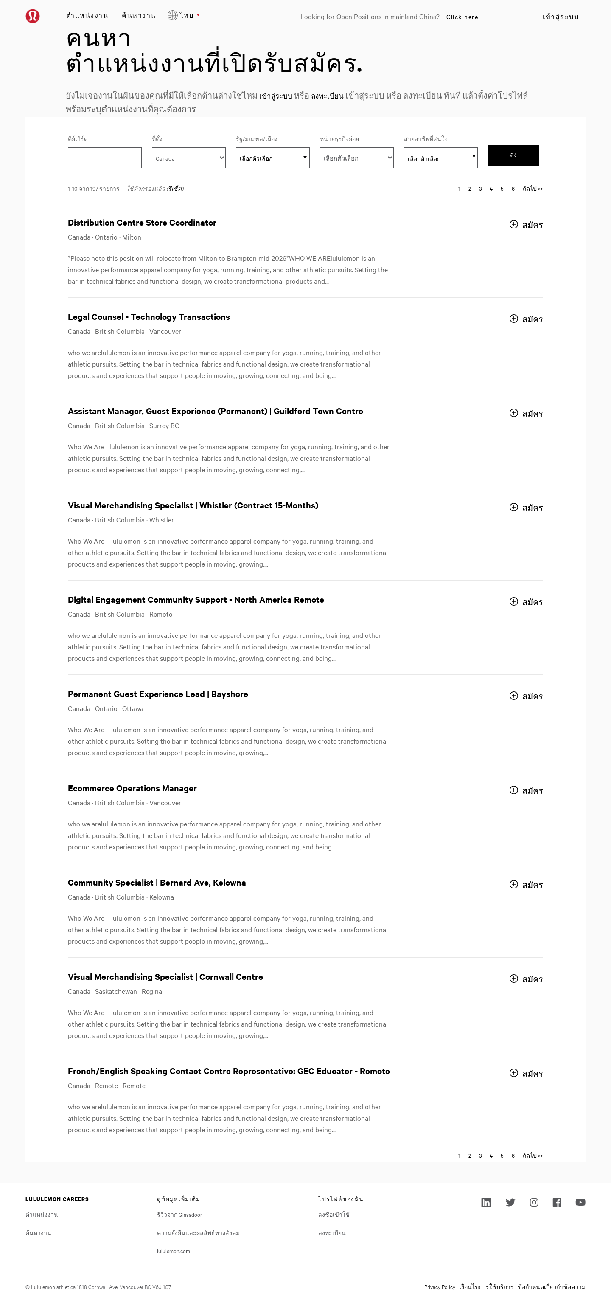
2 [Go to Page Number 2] (469, 188)
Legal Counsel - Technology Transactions (149, 316)
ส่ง (513, 154)
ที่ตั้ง (157, 138)
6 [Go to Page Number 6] (513, 188)
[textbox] (272, 158)
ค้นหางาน (139, 15)
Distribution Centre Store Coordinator (142, 222)
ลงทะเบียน (336, 95)
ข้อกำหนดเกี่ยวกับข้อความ (552, 1286)
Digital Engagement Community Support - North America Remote (196, 599)
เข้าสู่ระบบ (561, 16)
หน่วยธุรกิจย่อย (339, 138)
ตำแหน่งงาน (87, 15)
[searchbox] (436, 158)
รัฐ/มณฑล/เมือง (273, 138)
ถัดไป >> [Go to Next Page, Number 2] (533, 188)
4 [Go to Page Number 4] (491, 188)
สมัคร (532, 225)
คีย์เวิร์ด (78, 138)
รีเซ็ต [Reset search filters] (175, 188)
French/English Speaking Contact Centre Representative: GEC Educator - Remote (229, 1070)
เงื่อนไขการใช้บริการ (486, 1286)
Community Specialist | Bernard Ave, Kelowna (157, 882)
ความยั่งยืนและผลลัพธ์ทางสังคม (198, 1232)
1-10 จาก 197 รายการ (94, 188)
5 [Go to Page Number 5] (502, 188)
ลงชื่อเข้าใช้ (334, 1214)
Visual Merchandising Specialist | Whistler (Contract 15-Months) (193, 504)
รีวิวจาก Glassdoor (179, 1214)
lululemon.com (173, 1251)
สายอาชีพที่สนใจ (426, 138)
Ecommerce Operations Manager (132, 787)
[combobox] (273, 157)
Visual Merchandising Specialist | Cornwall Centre (165, 976)
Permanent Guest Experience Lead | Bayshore (158, 693)
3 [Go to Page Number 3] (480, 188)
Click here (462, 16)
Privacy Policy (439, 1286)
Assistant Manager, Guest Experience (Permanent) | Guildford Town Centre (215, 410)
